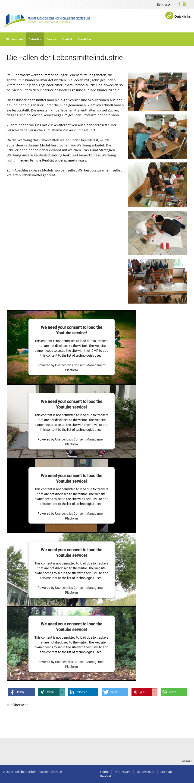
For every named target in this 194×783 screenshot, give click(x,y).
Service (51, 39)
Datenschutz (145, 772)
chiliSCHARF (186, 761)
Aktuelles (34, 39)
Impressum (123, 772)
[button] (21, 692)
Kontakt (67, 39)
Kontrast (163, 4)
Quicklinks (182, 16)
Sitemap (166, 772)
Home (104, 772)
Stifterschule (14, 39)
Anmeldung (84, 39)
